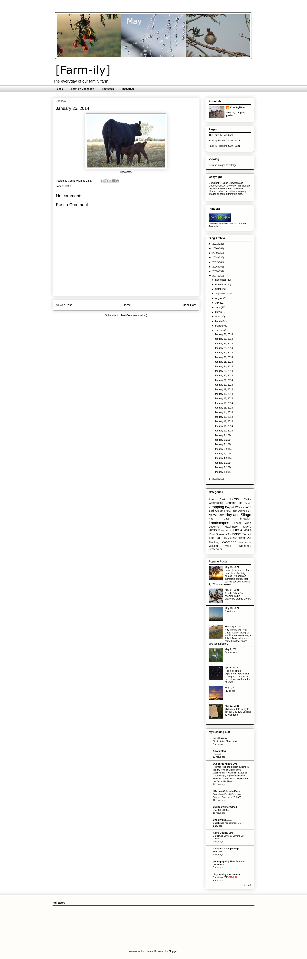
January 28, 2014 (224, 348)
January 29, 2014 (224, 343)
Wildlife (213, 545)
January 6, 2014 (223, 449)
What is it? (244, 542)
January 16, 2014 (224, 403)
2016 (215, 266)
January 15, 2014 (224, 407)
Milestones (214, 530)
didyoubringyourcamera (226, 874)
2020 (215, 248)
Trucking (214, 542)
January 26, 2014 (224, 357)
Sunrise (234, 534)
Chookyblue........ (222, 820)
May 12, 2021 (232, 705)
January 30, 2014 (224, 339)
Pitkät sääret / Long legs (225, 741)
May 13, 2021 (232, 608)
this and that (219, 864)
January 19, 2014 (224, 389)
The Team (215, 537)
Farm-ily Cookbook (82, 88)
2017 (215, 262)
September (221, 293)
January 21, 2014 (224, 380)
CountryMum (237, 107)
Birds (234, 499)
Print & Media (242, 529)
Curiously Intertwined (225, 807)
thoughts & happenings (226, 848)
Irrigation (245, 518)
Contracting (216, 502)
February (220, 325)
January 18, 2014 (224, 394)
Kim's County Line (223, 833)
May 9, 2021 (231, 649)
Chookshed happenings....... (227, 823)
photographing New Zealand (228, 861)
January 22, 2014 (224, 375)
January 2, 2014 (223, 467)
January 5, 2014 (223, 453)
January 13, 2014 (224, 417)
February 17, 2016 (234, 626)
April (218, 316)
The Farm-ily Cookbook (221, 135)
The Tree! (218, 851)
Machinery (231, 526)
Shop (60, 88)
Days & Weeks (234, 507)
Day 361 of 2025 (221, 810)
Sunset (246, 534)
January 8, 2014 (223, 440)
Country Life (234, 502)
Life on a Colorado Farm (226, 791)
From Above (238, 511)
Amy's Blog (219, 751)
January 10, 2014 (224, 430)
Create (248, 503)
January (219, 330)
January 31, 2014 (224, 334)
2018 (215, 257)
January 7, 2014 (223, 444)
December (221, 279)
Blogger (172, 951)
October (219, 289)
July (217, 302)
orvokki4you (220, 738)
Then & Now (230, 538)
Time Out (245, 537)
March (219, 321)
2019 (215, 253)
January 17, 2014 (224, 398)
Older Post (189, 305)
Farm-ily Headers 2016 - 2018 (224, 140)
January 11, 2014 (224, 426)
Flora (227, 510)
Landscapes (219, 523)
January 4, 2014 (223, 458)
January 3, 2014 (223, 462)
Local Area (242, 523)
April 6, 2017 (231, 667)
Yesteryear (215, 549)
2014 (215, 276)
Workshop (244, 545)
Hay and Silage (238, 515)
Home (127, 305)
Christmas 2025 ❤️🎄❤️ (225, 877)
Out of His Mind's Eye (225, 763)
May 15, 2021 (232, 567)
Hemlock (217, 754)
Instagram (128, 88)
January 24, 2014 (224, 366)
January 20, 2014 (224, 384)
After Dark (217, 499)
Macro (247, 526)
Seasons (221, 534)
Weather (229, 542)
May (217, 312)
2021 (215, 243)
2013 (215, 479)
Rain (212, 534)
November (221, 284)
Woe (228, 545)
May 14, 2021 (232, 590)
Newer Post (64, 305)
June (218, 307)
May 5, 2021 (231, 687)
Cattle (68, 186)
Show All (247, 885)
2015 (215, 271)
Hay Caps (219, 518)
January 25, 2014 (224, 361)
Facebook (108, 88)
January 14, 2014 (224, 412)
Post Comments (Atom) (134, 315)
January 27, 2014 (224, 352)
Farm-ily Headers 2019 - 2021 (224, 146)
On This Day (227, 530)
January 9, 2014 (223, 435)
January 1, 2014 (223, 472)
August (219, 298)
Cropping (216, 507)
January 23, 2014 (224, 371)
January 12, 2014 (224, 421)
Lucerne (214, 526)
